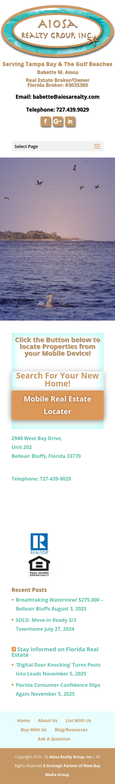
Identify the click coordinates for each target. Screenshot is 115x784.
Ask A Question (54, 739)
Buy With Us (33, 730)
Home (23, 720)
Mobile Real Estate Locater (57, 405)
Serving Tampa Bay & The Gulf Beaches (57, 63)
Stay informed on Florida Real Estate (55, 651)
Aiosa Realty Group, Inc (70, 756)
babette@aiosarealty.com (66, 96)
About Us (48, 720)
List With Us (78, 720)
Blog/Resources (71, 730)
